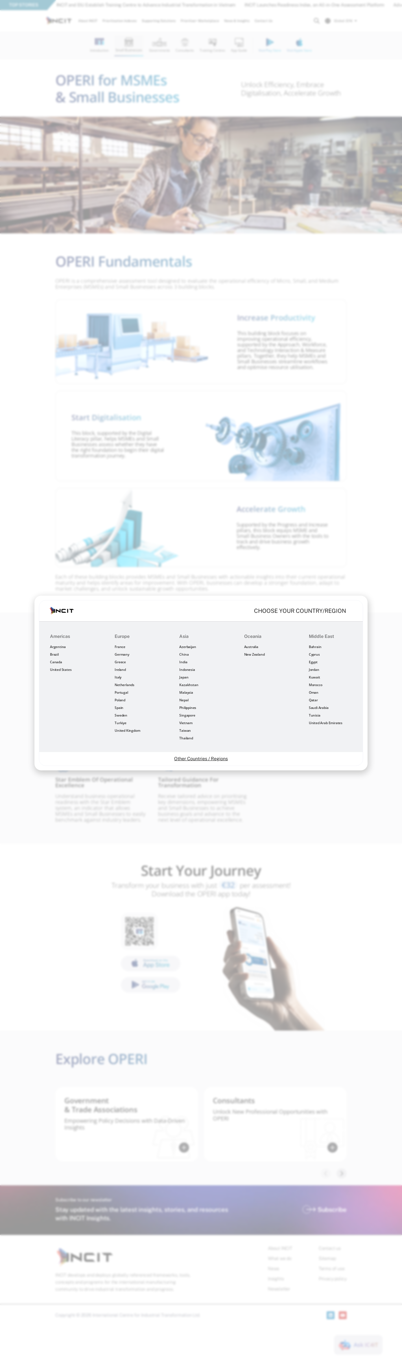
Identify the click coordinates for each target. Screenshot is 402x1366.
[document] (201, 683)
